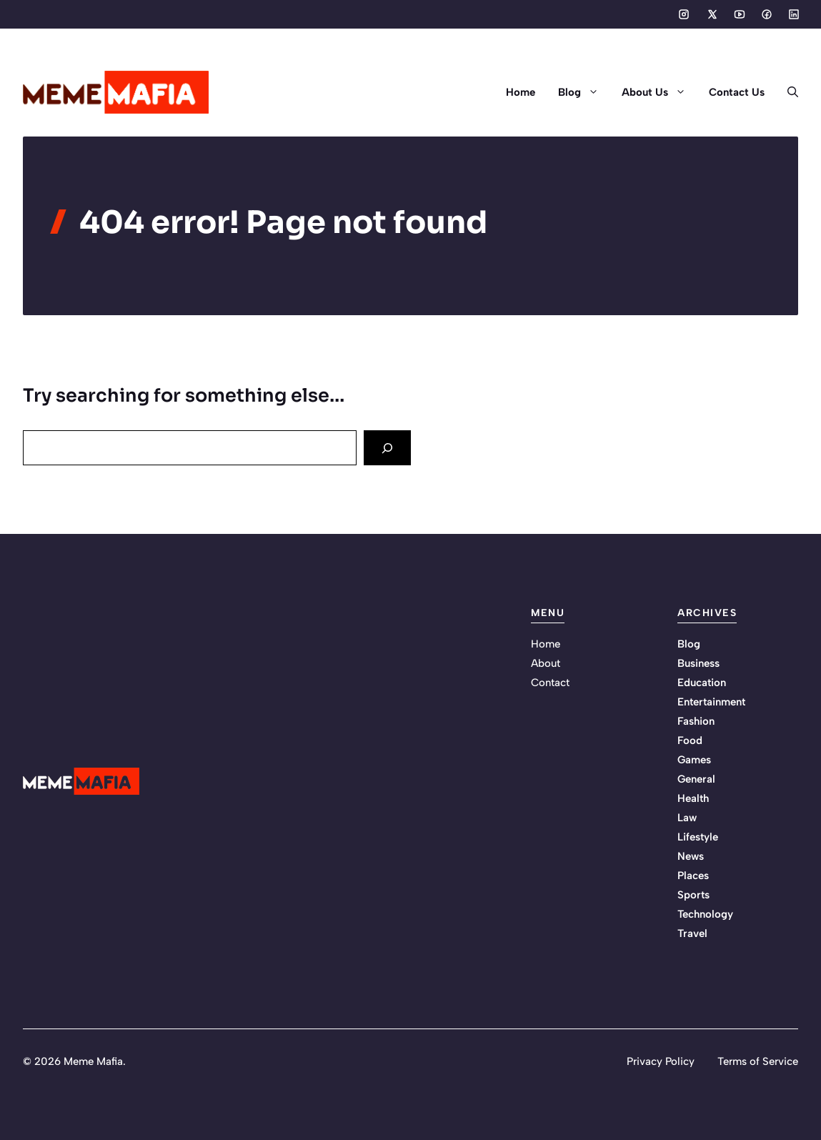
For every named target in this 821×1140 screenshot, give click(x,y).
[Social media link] (684, 14)
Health (693, 798)
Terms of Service (757, 1061)
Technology (705, 914)
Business (698, 663)
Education (701, 682)
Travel (692, 933)
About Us (659, 92)
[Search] (387, 447)
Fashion (696, 721)
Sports (693, 894)
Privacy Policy (661, 1061)
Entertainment (711, 701)
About (545, 663)
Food (689, 740)
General (696, 779)
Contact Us (737, 92)
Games (694, 759)
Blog (584, 92)
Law (687, 817)
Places (693, 875)
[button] (787, 92)
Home (520, 92)
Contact (550, 682)
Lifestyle (697, 837)
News (690, 856)
